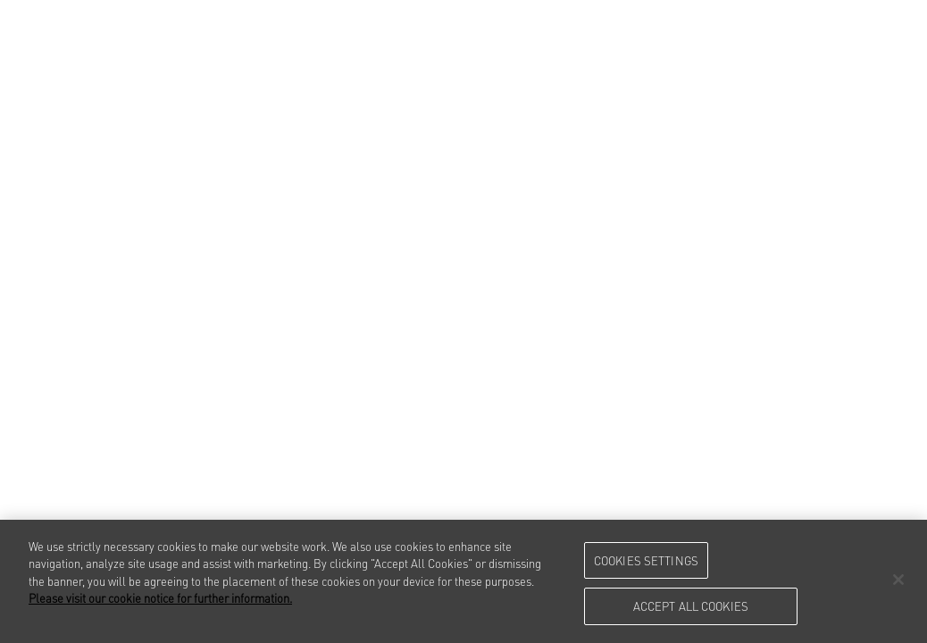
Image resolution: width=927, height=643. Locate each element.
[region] (463, 581)
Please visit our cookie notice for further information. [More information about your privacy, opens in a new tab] (160, 597)
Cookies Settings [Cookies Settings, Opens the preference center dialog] (646, 560)
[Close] (898, 579)
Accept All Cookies (690, 605)
